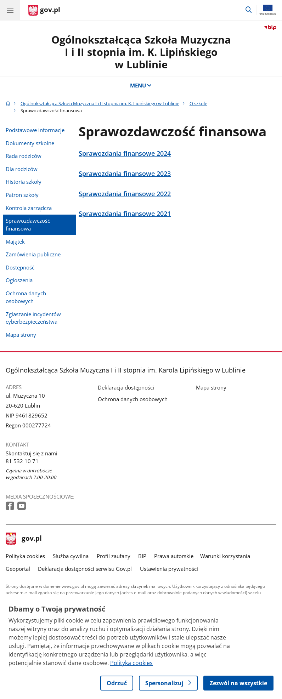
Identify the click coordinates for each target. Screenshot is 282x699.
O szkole (198, 103)
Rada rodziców (23, 155)
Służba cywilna (71, 555)
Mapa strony (21, 334)
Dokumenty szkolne (30, 143)
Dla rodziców (22, 168)
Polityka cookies (25, 555)
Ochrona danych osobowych (26, 297)
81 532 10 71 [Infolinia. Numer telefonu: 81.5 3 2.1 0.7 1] (22, 461)
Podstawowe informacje (35, 129)
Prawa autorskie (173, 555)
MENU (141, 85)
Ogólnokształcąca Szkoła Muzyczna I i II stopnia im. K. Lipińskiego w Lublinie (141, 52)
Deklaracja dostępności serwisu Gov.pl (85, 568)
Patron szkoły (22, 194)
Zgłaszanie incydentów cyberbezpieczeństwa (33, 318)
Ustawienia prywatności (169, 568)
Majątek (15, 241)
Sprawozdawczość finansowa (28, 224)
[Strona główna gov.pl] (44, 10)
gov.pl (24, 539)
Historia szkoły (23, 181)
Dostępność (20, 267)
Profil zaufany (113, 555)
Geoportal (18, 568)
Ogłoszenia (19, 280)
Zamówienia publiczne (33, 254)
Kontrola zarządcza (29, 207)
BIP (142, 555)
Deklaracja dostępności (126, 387)
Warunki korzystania (225, 555)
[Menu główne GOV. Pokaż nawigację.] (10, 10)
